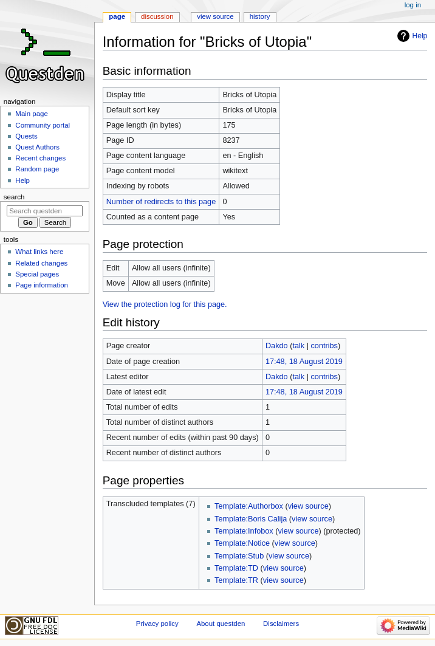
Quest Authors (37, 147)
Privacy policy (157, 623)
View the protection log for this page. (165, 304)
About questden (220, 623)
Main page (31, 113)
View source (215, 16)
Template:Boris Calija (250, 519)
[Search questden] (45, 210)
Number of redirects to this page (161, 202)
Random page (37, 169)
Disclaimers (281, 623)
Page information (41, 285)
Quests (26, 136)
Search (14, 197)
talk (298, 346)
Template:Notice (242, 543)
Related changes (41, 263)
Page (117, 16)
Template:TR (236, 580)
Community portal (42, 125)
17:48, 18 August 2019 (304, 361)
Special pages (37, 274)
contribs (323, 346)
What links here (39, 251)
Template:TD (236, 568)
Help (420, 36)
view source (308, 506)
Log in (413, 5)
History (260, 16)
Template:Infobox (243, 531)
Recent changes (40, 158)
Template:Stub (239, 556)
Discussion (157, 16)
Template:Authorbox (248, 506)
